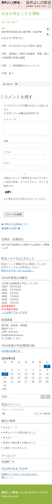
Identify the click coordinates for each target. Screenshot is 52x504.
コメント (10, 119)
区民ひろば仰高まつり (16, 224)
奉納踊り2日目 (9, 228)
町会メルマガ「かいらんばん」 (17, 270)
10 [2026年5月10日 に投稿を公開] (4, 374)
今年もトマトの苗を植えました (19, 432)
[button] (47, 34)
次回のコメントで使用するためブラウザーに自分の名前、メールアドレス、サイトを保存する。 (26, 182)
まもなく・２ (10, 427)
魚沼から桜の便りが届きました (19, 442)
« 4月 (4, 389)
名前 (6, 141)
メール (7, 152)
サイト (7, 163)
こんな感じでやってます (14, 312)
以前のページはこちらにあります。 (20, 474)
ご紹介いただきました (15, 447)
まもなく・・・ (11, 437)
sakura (9, 84)
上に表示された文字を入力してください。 (26, 198)
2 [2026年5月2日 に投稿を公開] (47, 366)
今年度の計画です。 (12, 351)
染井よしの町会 (10, 2)
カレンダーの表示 (42, 414)
